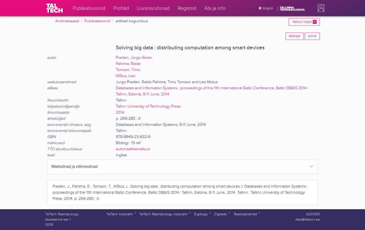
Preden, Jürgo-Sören (134, 57)
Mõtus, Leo (125, 76)
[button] (320, 8)
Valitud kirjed (304, 22)
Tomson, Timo (128, 70)
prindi (312, 36)
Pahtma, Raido (128, 63)
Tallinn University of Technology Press (148, 106)
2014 (120, 112)
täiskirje (294, 36)
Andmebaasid (67, 21)
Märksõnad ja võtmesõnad (74, 166)
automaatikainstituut (133, 149)
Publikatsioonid (97, 21)
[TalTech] (54, 8)
